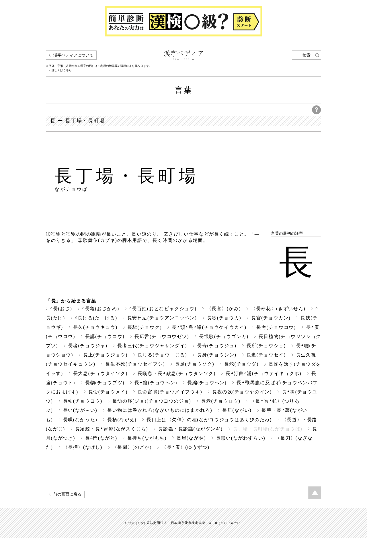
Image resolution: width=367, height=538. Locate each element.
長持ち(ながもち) (147, 438)
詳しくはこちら (62, 70)
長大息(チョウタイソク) (100, 373)
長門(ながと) (101, 438)
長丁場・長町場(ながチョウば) (267, 428)
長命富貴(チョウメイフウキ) (170, 391)
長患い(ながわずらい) (240, 438)
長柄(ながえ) (121, 419)
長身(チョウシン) (216, 354)
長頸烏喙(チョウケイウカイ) (209, 327)
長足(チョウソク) (194, 364)
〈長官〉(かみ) (224, 308)
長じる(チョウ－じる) (162, 354)
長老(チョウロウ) (220, 401)
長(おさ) (61, 308)
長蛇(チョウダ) (241, 364)
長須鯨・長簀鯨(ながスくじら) (111, 428)
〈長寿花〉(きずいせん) (278, 308)
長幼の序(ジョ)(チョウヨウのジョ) (151, 401)
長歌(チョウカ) (224, 317)
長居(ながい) (236, 410)
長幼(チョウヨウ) (82, 401)
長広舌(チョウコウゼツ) (161, 336)
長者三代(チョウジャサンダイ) (152, 345)
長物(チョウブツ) (104, 382)
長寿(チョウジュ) (216, 345)
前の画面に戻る (67, 494)
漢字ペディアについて (73, 55)
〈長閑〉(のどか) (132, 447)
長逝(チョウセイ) (266, 354)
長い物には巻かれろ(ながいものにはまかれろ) (159, 410)
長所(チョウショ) (266, 345)
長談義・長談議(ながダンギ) (190, 428)
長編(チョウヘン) (207, 382)
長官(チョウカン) (270, 317)
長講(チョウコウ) (104, 336)
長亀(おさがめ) (100, 308)
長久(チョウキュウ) (95, 327)
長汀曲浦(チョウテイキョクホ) (263, 373)
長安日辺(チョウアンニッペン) (162, 317)
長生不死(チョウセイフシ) (135, 364)
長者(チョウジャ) (87, 345)
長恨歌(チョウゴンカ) (223, 336)
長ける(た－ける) (96, 317)
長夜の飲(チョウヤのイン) (242, 391)
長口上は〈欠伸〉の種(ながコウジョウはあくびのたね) (209, 419)
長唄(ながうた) (80, 419)
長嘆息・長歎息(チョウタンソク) (177, 373)
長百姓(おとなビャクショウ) (163, 308)
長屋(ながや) (191, 438)
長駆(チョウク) (145, 327)
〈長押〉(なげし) (82, 447)
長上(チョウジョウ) (105, 354)
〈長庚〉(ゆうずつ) (185, 447)
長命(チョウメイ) (108, 391)
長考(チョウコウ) (276, 327)
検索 (306, 55)
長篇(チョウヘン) (155, 382)
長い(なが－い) (80, 410)
